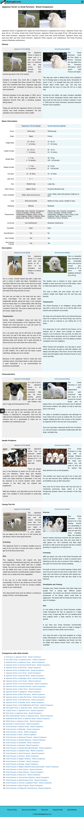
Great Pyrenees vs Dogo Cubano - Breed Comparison (24, 769)
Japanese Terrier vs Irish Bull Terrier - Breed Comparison (25, 700)
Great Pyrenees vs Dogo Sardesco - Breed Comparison (25, 772)
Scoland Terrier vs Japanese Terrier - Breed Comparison (25, 710)
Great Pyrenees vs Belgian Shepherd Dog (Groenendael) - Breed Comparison (32, 767)
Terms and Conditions (29, 810)
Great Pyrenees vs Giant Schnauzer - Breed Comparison (25, 753)
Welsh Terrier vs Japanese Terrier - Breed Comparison (24, 721)
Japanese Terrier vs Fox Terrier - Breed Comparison (23, 673)
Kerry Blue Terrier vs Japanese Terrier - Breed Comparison (26, 659)
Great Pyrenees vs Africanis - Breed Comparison (22, 756)
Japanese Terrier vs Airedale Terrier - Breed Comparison (25, 670)
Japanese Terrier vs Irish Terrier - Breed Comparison (23, 681)
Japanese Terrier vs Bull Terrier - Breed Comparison (23, 667)
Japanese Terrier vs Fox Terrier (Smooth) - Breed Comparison (27, 684)
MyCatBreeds (72, 810)
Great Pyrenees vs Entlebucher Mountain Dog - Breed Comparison (28, 788)
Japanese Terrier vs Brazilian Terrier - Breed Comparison (25, 702)
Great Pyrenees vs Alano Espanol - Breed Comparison (24, 785)
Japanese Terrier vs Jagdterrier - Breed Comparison (23, 692)
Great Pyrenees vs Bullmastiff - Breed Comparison (23, 742)
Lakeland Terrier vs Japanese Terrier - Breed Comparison (25, 662)
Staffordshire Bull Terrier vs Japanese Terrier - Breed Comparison (28, 718)
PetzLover (44, 810)
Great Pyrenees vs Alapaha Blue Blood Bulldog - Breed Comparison (29, 748)
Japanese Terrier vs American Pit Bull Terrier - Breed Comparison (28, 665)
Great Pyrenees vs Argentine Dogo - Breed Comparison (25, 750)
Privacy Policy (12, 810)
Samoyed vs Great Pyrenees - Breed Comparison (22, 724)
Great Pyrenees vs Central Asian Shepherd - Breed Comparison (27, 777)
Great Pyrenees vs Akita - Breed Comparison (21, 734)
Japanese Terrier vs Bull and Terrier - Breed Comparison (25, 676)
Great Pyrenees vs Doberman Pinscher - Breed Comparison (26, 737)
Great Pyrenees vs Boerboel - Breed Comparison (22, 745)
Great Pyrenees (60, 49)
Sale (27, 49)
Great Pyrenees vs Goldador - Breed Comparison (22, 761)
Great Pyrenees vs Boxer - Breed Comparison (21, 732)
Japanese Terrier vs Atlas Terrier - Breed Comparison (24, 689)
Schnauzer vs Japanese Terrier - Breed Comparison (23, 657)
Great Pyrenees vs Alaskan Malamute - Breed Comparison (25, 740)
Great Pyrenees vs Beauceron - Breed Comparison (23, 775)
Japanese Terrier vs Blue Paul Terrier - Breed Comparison (25, 694)
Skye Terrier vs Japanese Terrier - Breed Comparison (24, 713)
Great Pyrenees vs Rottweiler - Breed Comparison (23, 729)
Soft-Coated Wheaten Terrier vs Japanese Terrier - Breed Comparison (29, 716)
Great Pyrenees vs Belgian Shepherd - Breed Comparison (25, 759)
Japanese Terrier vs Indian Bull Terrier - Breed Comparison (26, 697)
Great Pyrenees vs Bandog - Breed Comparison (22, 764)
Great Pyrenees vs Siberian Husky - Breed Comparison (24, 726)
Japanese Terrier (20, 49)
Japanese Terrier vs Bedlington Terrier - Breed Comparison (26, 678)
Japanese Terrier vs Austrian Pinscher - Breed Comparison (26, 686)
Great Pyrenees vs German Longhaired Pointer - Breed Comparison (29, 783)
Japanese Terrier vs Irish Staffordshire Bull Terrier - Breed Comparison (29, 705)
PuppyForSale (58, 810)
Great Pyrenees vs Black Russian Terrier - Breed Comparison (26, 780)
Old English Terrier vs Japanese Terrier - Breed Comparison (26, 708)
